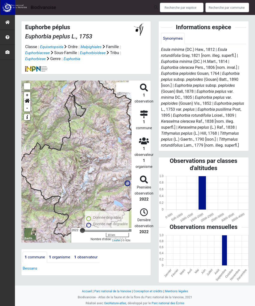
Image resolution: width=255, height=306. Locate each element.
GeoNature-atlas (114, 303)
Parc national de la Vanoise (112, 291)
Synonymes (173, 38)
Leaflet (116, 240)
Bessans (30, 268)
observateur (88, 257)
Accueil (85, 291)
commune (35, 257)
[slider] (82, 230)
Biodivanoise (43, 7)
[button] (27, 102)
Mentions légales (178, 291)
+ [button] (27, 95)
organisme (61, 257)
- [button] (27, 108)
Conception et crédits (148, 291)
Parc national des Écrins (168, 303)
